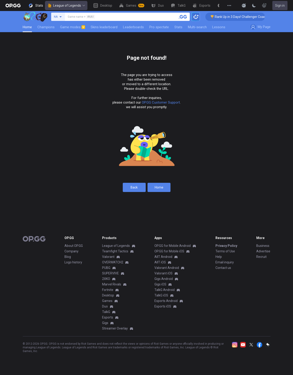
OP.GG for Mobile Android (172, 246)
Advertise (263, 251)
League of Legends (66, 5)
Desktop (108, 295)
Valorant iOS (163, 273)
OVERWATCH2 (112, 262)
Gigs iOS (160, 284)
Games (107, 301)
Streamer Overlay (115, 328)
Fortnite (107, 290)
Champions (46, 27)
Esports (107, 317)
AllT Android (163, 257)
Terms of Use (225, 251)
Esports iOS (162, 306)
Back (134, 187)
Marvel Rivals (111, 284)
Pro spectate (159, 27)
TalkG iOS (161, 295)
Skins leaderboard (104, 27)
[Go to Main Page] (13, 5)
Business (262, 246)
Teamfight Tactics (115, 251)
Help (218, 257)
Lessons (218, 27)
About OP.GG (73, 246)
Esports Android (166, 301)
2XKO (106, 279)
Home (27, 27)
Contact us (223, 268)
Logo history (73, 262)
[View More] (229, 5)
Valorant (108, 257)
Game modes (72, 27)
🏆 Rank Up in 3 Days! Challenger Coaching (243, 17)
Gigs (105, 323)
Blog (67, 257)
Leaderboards (133, 27)
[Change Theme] (254, 5)
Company (71, 251)
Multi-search (197, 27)
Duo (105, 306)
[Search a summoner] (183, 17)
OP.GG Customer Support (161, 102)
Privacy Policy (226, 246)
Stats (178, 27)
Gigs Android (163, 279)
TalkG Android (164, 290)
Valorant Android (166, 268)
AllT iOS (160, 262)
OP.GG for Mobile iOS (169, 251)
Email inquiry (224, 262)
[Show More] (243, 5)
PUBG (106, 268)
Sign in (280, 5)
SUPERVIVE (110, 273)
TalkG (106, 312)
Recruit (261, 257)
